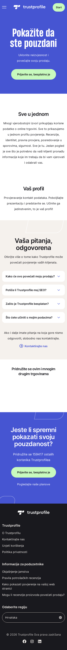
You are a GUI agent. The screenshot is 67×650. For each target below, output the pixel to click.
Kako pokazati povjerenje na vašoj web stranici (28, 586)
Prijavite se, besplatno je (33, 74)
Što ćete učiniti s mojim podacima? (33, 317)
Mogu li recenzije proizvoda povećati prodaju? (33, 595)
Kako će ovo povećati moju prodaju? (33, 276)
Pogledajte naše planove (33, 484)
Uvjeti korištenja (13, 545)
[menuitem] (33, 533)
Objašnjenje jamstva (15, 571)
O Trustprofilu (11, 533)
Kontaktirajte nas (33, 346)
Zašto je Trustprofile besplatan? (33, 303)
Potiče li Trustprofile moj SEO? (33, 290)
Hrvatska (33, 617)
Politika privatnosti (14, 552)
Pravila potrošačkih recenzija (21, 578)
